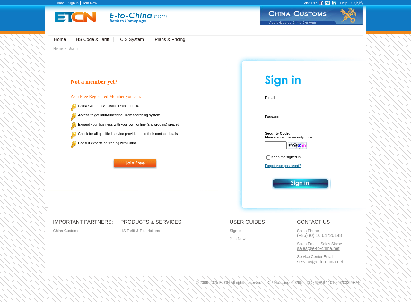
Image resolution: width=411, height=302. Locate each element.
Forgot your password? (283, 166)
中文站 (357, 3)
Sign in (73, 3)
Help (343, 3)
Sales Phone (308, 231)
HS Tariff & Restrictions (140, 231)
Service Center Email (315, 257)
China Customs (66, 231)
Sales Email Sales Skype (319, 244)
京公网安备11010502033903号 (333, 283)
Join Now (90, 3)
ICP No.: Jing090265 (284, 283)
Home (59, 3)
